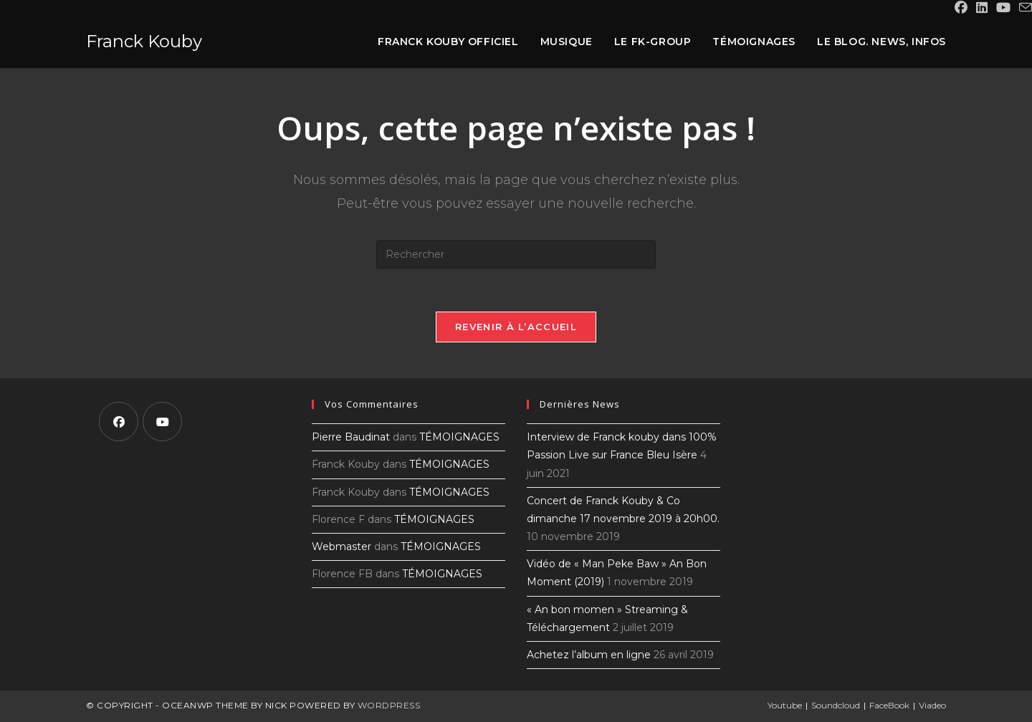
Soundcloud (835, 705)
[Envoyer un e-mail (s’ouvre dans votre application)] (1023, 8)
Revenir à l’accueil (516, 326)
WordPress (389, 705)
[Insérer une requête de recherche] (516, 254)
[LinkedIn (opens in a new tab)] (982, 8)
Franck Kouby (144, 41)
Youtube (785, 705)
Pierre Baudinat (351, 436)
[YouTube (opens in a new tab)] (1003, 8)
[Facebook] (118, 421)
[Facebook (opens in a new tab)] (961, 8)
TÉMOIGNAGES (459, 436)
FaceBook (889, 705)
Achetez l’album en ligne (589, 654)
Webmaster (341, 546)
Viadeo (932, 705)
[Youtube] (162, 421)
